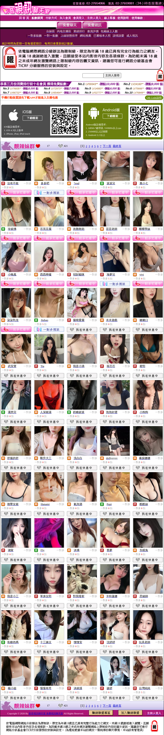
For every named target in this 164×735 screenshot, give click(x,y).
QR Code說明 (154, 97)
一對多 (27, 183)
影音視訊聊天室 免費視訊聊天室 (46, 713)
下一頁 (107, 146)
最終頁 (117, 146)
